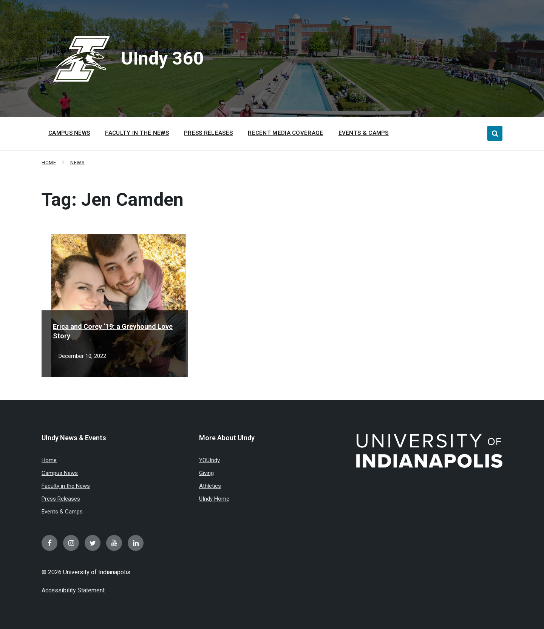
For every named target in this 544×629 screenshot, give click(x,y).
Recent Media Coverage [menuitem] (285, 133)
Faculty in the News (66, 486)
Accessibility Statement (73, 590)
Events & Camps (62, 511)
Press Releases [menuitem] (208, 133)
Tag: (113, 199)
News (77, 162)
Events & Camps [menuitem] (363, 133)
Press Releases (61, 498)
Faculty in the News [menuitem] (137, 133)
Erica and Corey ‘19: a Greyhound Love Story (113, 331)
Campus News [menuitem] (69, 133)
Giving (206, 473)
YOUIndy (209, 460)
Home (49, 162)
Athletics (210, 486)
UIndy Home (214, 498)
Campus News (60, 473)
